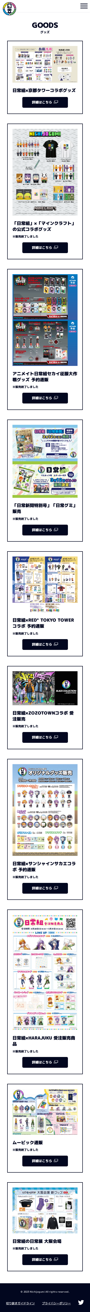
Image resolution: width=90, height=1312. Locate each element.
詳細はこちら (45, 102)
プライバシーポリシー (56, 1303)
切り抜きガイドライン (20, 1303)
